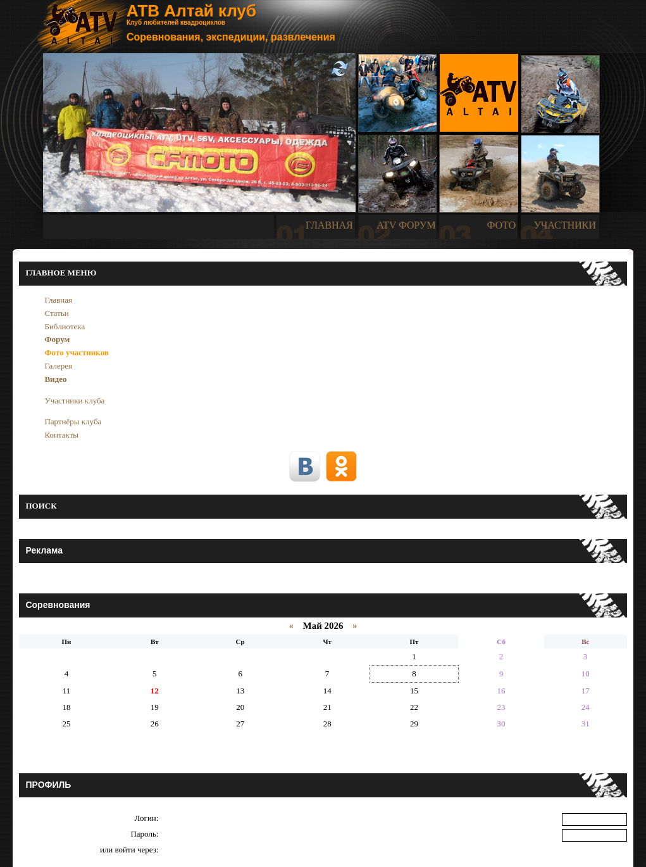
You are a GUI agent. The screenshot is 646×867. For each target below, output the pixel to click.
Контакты (61, 435)
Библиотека (64, 326)
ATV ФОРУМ (405, 225)
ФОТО (501, 225)
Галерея (58, 365)
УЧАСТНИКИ (565, 225)
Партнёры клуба (72, 421)
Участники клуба (74, 400)
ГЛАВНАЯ (329, 225)
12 (155, 690)
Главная (58, 300)
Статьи (56, 313)
